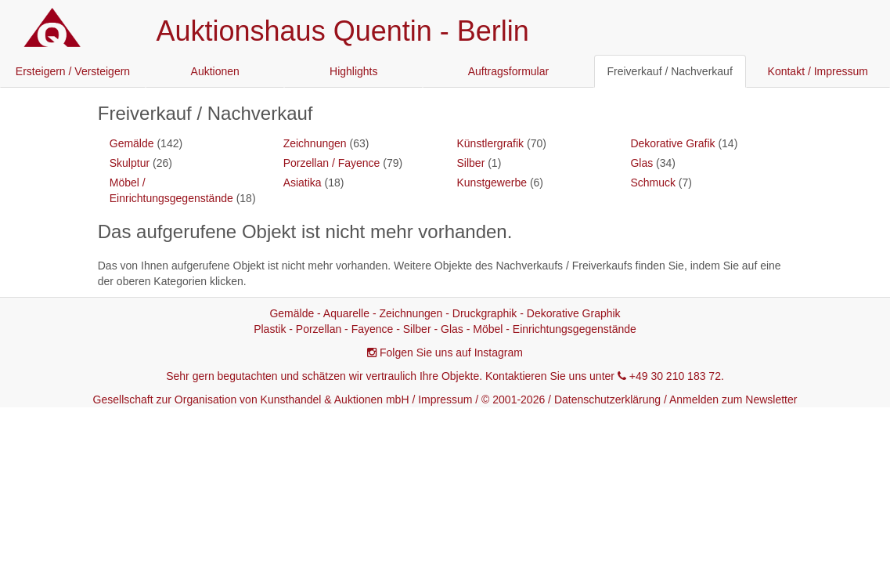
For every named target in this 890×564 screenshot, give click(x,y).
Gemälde (132, 143)
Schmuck (653, 182)
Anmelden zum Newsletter (733, 399)
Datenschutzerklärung (607, 399)
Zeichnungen (315, 143)
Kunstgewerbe (492, 182)
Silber (471, 163)
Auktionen (215, 71)
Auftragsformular (508, 71)
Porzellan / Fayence (331, 163)
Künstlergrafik (490, 143)
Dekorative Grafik (672, 143)
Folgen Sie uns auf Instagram (451, 352)
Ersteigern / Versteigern (73, 71)
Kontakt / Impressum (818, 71)
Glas (641, 163)
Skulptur (130, 163)
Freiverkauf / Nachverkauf (670, 71)
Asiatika (302, 182)
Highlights (353, 71)
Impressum (445, 399)
